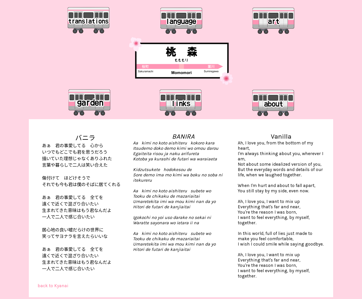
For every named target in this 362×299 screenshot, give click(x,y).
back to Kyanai (53, 285)
